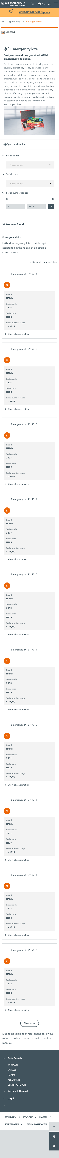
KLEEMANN (14, 1079)
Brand (9, 294)
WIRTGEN (13, 1064)
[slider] (7, 199)
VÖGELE (12, 1069)
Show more (29, 1023)
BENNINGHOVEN (17, 1084)
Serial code (11, 313)
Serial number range (15, 322)
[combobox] (30, 164)
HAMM (11, 1074)
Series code (11, 304)
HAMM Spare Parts (10, 21)
